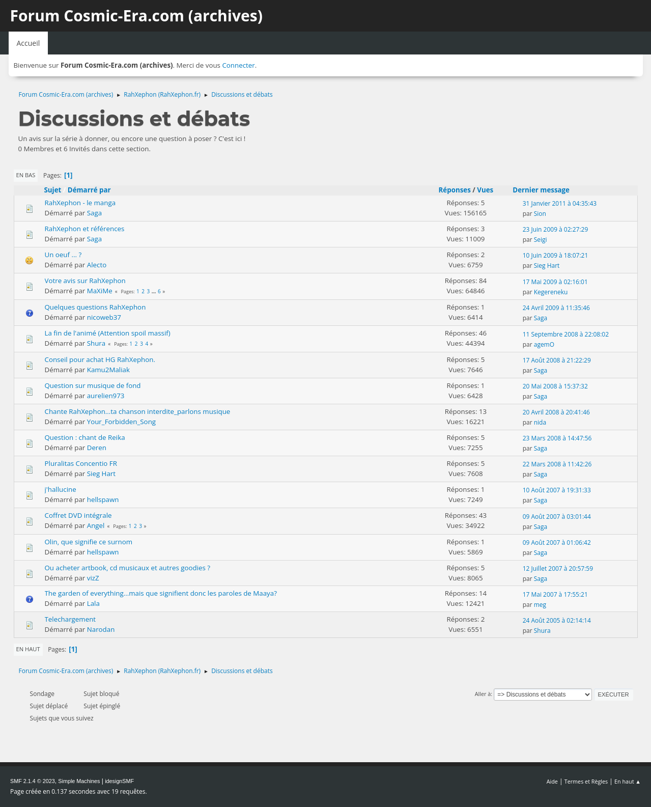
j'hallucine (60, 489)
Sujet (53, 189)
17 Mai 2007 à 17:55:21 (555, 594)
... (154, 291)
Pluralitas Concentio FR (81, 463)
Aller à (483, 694)
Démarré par (89, 189)
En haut (28, 649)
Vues (485, 189)
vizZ (93, 577)
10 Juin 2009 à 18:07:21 (555, 255)
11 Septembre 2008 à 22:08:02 (566, 334)
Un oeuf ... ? (63, 254)
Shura (96, 343)
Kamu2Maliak (108, 369)
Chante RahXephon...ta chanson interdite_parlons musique (138, 411)
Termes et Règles (586, 781)
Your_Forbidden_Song (121, 421)
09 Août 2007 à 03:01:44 (557, 516)
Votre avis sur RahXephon (85, 280)
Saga (94, 212)
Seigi (540, 239)
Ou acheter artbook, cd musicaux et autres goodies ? (128, 567)
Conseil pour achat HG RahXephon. (100, 359)
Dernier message (546, 189)
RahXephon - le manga (80, 202)
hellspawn (103, 499)
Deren (96, 447)
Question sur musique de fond (93, 385)
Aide (552, 781)
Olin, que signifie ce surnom (89, 541)
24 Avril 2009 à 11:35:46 (556, 307)
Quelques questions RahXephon (95, 307)
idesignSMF (119, 781)
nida (540, 422)
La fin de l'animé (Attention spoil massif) (108, 333)
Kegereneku (551, 292)
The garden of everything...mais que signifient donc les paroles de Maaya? (161, 593)
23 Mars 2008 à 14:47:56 (557, 438)
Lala (93, 603)
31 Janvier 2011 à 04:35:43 (560, 203)
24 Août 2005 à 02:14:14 (557, 620)
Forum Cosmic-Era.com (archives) (136, 15)
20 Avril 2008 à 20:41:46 (556, 412)
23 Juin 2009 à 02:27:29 (555, 229)
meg (540, 604)
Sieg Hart (547, 265)
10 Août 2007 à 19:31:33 (557, 490)
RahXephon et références (85, 228)
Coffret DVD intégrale (78, 515)
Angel (96, 525)
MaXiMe (99, 290)
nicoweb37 (104, 317)
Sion (540, 213)
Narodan (101, 629)
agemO (544, 344)
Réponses (455, 189)
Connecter (238, 65)
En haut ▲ (627, 781)
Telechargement (70, 619)
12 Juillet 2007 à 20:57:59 (558, 568)
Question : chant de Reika (85, 437)
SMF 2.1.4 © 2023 (32, 781)
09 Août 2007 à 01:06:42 (557, 542)
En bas (26, 175)
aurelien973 (106, 395)
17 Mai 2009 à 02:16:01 (555, 281)
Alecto (96, 264)
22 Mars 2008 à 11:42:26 (557, 464)
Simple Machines (79, 781)
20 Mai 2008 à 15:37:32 (555, 386)
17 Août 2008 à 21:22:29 (557, 360)
